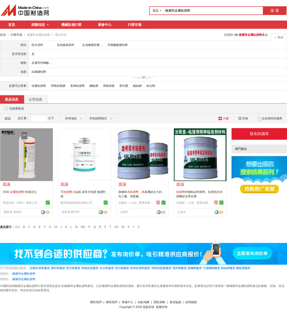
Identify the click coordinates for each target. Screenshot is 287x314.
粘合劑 (150, 85)
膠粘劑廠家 (58, 268)
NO (83, 226)
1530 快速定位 (20, 191)
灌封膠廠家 (122, 268)
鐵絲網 (137, 85)
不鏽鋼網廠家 (211, 268)
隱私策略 (159, 302)
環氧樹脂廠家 (90, 268)
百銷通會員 (16, 108)
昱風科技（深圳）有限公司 (20, 202)
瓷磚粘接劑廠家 (140, 268)
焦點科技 (148, 306)
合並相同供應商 (270, 118)
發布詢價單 (259, 133)
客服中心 (127, 302)
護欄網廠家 (194, 268)
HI (56, 226)
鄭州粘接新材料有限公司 (76, 202)
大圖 (223, 118)
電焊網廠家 (179, 268)
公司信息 (35, 99)
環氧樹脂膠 (58, 85)
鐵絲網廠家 (228, 268)
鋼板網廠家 (243, 268)
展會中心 (104, 25)
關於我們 (96, 302)
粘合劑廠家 (107, 268)
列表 (243, 118)
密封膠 (123, 85)
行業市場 (134, 25)
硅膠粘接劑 (39, 85)
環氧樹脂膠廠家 (161, 268)
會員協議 (175, 302)
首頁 (11, 25)
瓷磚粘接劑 (77, 85)
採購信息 (40, 25)
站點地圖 (143, 302)
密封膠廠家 (73, 268)
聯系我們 (111, 302)
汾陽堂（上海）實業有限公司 (136, 202)
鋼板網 (93, 85)
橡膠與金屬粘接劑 (23, 273)
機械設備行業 (71, 25)
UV (116, 226)
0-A (17, 226)
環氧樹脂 (109, 85)
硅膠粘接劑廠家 (40, 268)
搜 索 (274, 10)
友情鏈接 (191, 302)
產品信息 (11, 99)
